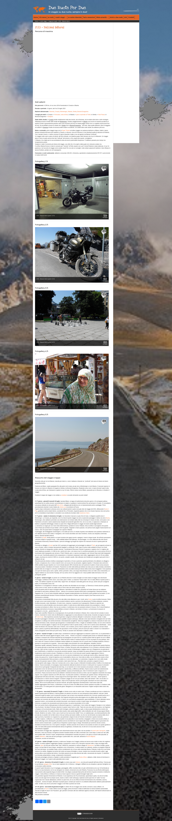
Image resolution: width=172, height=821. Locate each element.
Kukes (90, 599)
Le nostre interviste (74, 17)
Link (125, 17)
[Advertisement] (123, 37)
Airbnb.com (63, 507)
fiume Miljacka (91, 736)
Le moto (50, 17)
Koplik (44, 537)
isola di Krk (60, 505)
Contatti (131, 17)
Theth (93, 545)
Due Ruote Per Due (67, 8)
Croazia (57, 111)
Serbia (75, 111)
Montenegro (63, 111)
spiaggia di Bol (48, 764)
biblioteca (42, 736)
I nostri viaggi (60, 17)
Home (36, 17)
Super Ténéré (66, 130)
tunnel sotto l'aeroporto (98, 730)
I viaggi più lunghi (52, 21)
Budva (108, 518)
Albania (70, 111)
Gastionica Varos (84, 513)
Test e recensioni (89, 17)
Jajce (42, 745)
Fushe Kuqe (39, 617)
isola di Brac (64, 114)
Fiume (46, 788)
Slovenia (51, 111)
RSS (69, 818)
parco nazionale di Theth (83, 114)
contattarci (64, 495)
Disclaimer (101, 818)
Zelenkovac (90, 745)
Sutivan (78, 762)
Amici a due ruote (116, 17)
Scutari (51, 545)
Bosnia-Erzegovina (82, 111)
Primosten (57, 114)
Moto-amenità (102, 17)
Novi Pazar (101, 114)
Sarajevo (50, 116)
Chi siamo (42, 17)
